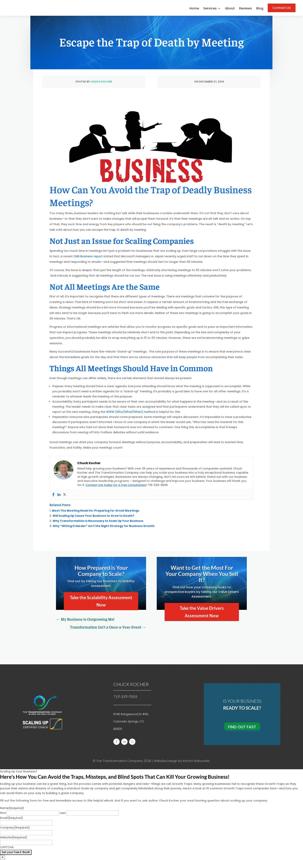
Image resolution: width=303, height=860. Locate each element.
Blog (259, 9)
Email (11, 818)
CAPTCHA (7, 847)
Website (13, 837)
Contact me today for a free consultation (116, 485)
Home (194, 9)
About (230, 9)
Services (210, 9)
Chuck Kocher (101, 81)
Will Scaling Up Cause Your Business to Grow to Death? (93, 516)
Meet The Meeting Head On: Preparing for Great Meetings (95, 511)
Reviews (245, 9)
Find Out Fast (242, 727)
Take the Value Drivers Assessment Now (202, 611)
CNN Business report (88, 256)
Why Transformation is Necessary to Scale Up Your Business (98, 521)
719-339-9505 (125, 696)
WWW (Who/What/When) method (130, 412)
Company (15, 827)
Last (63, 813)
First (3, 813)
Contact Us (281, 8)
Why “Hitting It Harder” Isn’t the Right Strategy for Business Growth (104, 526)
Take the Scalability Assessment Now (101, 601)
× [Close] (2, 857)
